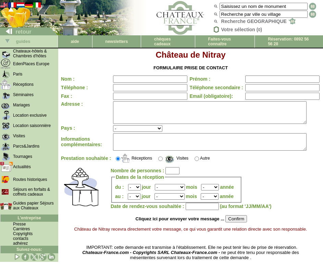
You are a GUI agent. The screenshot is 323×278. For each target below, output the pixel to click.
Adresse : (72, 104)
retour (16, 32)
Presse (19, 224)
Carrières (21, 229)
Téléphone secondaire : (210, 87)
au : (120, 203)
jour (146, 194)
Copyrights (23, 233)
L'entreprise (29, 218)
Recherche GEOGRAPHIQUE (258, 21)
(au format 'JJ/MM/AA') (246, 213)
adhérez (20, 243)
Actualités (22, 166)
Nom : (68, 79)
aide (75, 41)
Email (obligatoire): (205, 96)
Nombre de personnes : (138, 178)
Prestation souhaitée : (73, 165)
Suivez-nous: (29, 249)
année (227, 194)
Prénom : (194, 79)
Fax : (66, 96)
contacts (20, 238)
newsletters (116, 41)
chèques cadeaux (162, 41)
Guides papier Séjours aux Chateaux (33, 205)
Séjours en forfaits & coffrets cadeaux (31, 192)
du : (120, 194)
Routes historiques (30, 179)
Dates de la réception (140, 184)
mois (191, 194)
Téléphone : (74, 87)
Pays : (68, 132)
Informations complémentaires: (81, 147)
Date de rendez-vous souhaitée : (148, 213)
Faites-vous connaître (219, 41)
